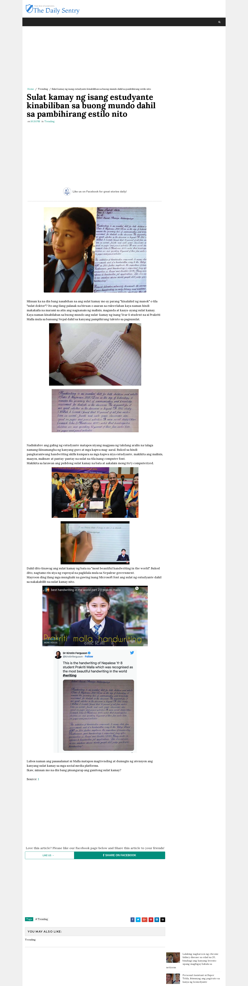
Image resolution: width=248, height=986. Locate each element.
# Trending (41, 923)
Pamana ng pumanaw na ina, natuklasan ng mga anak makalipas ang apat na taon (198, 151)
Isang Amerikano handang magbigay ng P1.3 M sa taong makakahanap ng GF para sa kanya (199, 88)
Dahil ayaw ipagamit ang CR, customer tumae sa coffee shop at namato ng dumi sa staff (201, 137)
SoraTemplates (48, 980)
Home (30, 89)
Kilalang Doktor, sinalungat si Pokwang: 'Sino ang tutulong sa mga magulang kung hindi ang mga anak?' (200, 181)
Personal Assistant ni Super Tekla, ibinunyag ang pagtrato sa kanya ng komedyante (201, 58)
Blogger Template (88, 980)
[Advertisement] (94, 58)
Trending (43, 89)
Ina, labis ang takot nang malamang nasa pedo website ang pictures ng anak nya (202, 165)
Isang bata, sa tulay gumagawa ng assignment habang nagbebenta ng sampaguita (201, 122)
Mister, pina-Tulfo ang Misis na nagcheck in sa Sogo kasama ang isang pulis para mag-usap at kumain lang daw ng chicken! (201, 106)
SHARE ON (118, 859)
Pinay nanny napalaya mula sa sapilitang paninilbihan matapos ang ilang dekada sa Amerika (201, 72)
